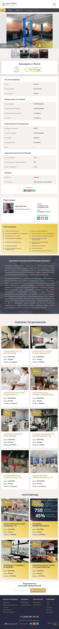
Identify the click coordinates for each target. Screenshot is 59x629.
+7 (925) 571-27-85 (42, 206)
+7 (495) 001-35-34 (42, 208)
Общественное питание (10, 605)
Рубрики (10, 10)
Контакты (49, 607)
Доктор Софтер (55, 624)
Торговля (5, 607)
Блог (47, 602)
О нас (48, 605)
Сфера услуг (19, 10)
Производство (7, 610)
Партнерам (49, 612)
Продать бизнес (25, 605)
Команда (48, 610)
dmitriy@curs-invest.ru (44, 212)
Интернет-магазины (9, 612)
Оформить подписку (38, 590)
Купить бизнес (37, 605)
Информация (25, 602)
